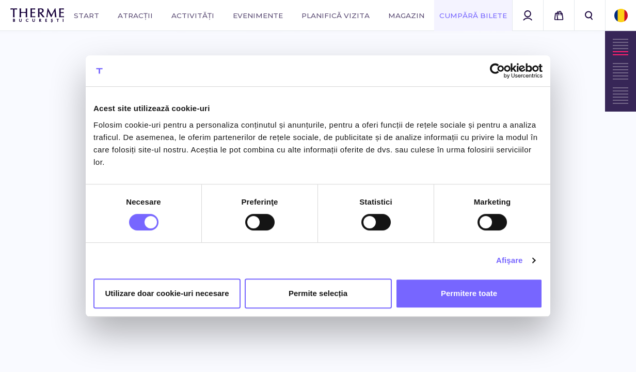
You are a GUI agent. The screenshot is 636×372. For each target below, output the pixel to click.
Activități (192, 15)
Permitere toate (469, 293)
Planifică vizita (335, 15)
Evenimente (258, 15)
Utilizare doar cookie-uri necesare (167, 293)
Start (86, 15)
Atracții (135, 15)
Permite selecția (318, 293)
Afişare (509, 260)
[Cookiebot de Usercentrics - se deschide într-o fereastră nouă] (497, 71)
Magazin (406, 15)
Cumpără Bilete (473, 15)
